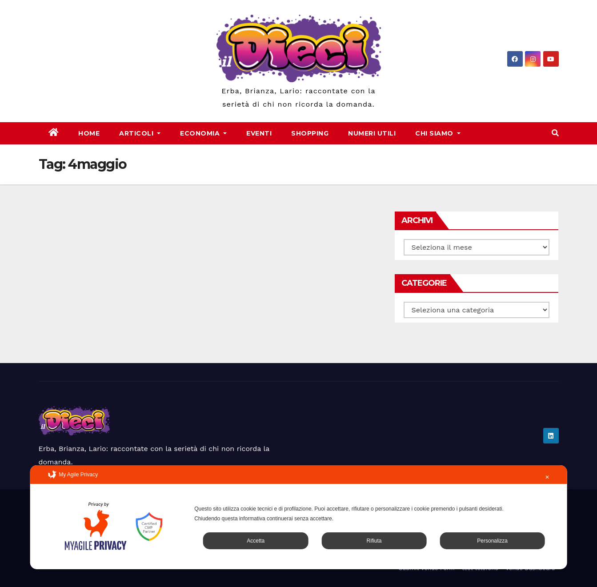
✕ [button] (547, 477)
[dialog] (298, 517)
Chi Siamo (438, 133)
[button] (555, 133)
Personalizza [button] (492, 541)
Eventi (259, 133)
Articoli (139, 133)
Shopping (310, 133)
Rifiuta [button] (373, 541)
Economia (203, 133)
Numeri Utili (372, 133)
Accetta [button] (255, 541)
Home (89, 133)
